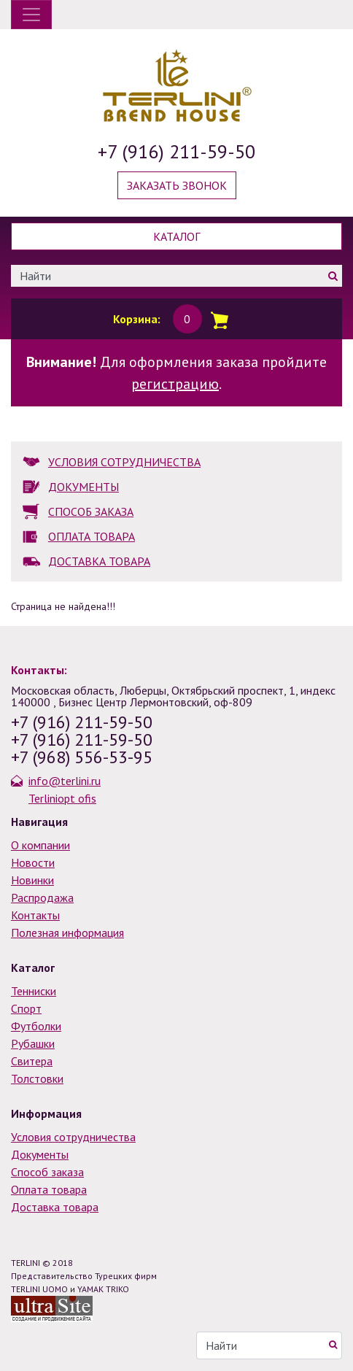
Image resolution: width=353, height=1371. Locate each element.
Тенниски (33, 991)
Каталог (176, 236)
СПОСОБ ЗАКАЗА (90, 511)
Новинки (32, 880)
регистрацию (175, 383)
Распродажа (42, 897)
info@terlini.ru (64, 780)
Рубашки (33, 1043)
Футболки (36, 1026)
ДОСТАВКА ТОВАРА (99, 561)
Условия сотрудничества (73, 1136)
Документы (40, 1154)
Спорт (26, 1008)
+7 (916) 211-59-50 (176, 151)
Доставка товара (54, 1207)
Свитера (32, 1061)
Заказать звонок (177, 185)
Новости (33, 862)
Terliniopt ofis (62, 798)
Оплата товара (49, 1189)
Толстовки (37, 1078)
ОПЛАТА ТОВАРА (91, 536)
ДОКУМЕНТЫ (83, 486)
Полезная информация (67, 932)
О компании (40, 845)
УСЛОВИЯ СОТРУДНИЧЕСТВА (124, 462)
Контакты (35, 915)
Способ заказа (47, 1172)
